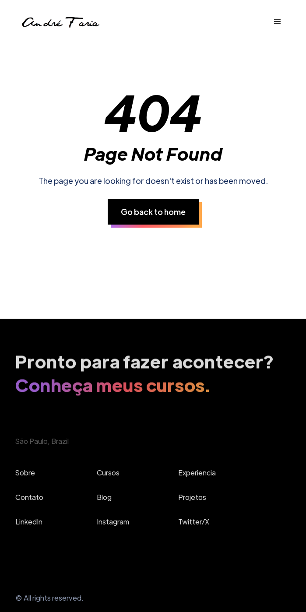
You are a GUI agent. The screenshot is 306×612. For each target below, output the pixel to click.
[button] (277, 22)
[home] (59, 22)
